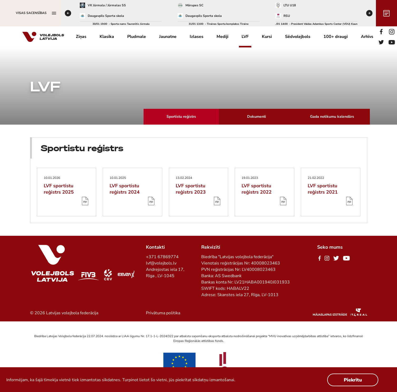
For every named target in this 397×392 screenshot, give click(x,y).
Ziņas (81, 37)
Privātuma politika (163, 313)
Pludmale (136, 37)
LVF (245, 37)
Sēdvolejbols (297, 37)
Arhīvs (367, 37)
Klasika (107, 37)
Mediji (222, 37)
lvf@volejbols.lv (161, 263)
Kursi (267, 37)
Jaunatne (168, 37)
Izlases (196, 37)
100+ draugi (336, 37)
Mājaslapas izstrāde (330, 314)
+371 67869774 (162, 257)
